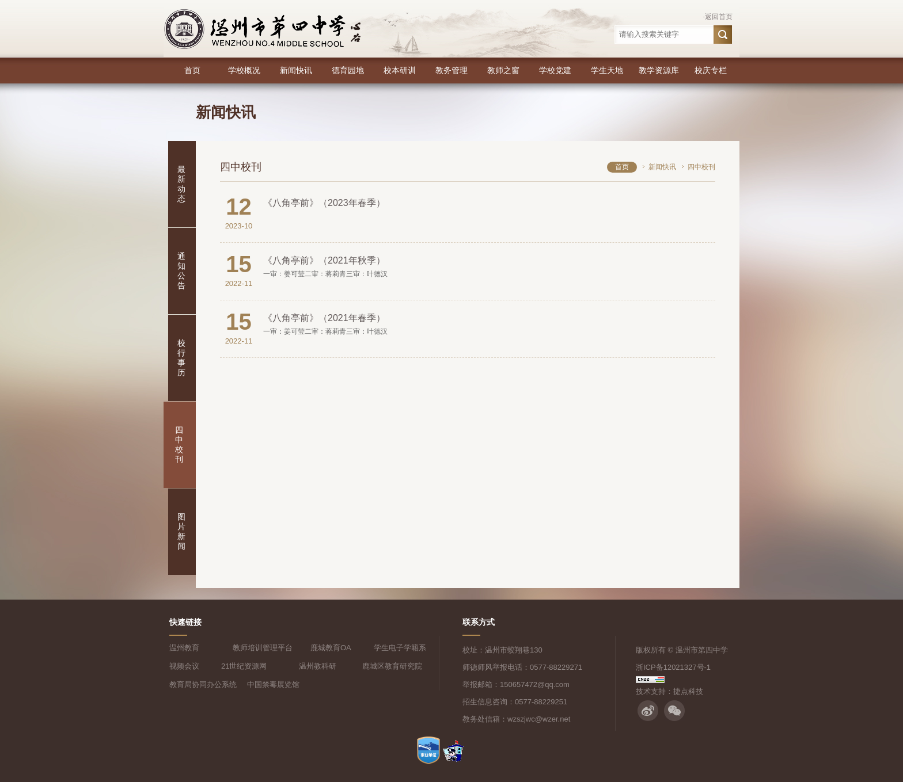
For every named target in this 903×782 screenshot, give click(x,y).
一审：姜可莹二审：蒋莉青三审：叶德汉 (325, 274)
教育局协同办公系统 (203, 684)
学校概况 (244, 70)
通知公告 (181, 270)
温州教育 (184, 647)
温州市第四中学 (702, 650)
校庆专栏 (711, 70)
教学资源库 (659, 70)
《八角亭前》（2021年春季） (324, 318)
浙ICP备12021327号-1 (673, 667)
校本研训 (400, 70)
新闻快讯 (296, 70)
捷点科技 (688, 691)
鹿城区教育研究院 (392, 666)
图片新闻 (181, 531)
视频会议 (184, 666)
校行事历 (181, 357)
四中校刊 (179, 444)
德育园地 (348, 70)
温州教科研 (317, 666)
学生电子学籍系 (400, 647)
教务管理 (451, 70)
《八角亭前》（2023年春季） (324, 203)
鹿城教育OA (330, 647)
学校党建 (555, 70)
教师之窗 (503, 70)
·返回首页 (718, 17)
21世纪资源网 (244, 666)
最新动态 (181, 184)
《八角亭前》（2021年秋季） (324, 260)
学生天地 (607, 70)
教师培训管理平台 (263, 647)
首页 (192, 70)
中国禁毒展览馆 (273, 684)
